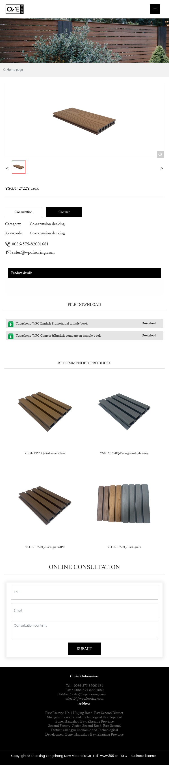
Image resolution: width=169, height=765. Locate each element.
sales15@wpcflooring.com (84, 698)
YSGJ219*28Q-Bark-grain (124, 547)
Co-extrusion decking (47, 224)
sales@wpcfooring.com (33, 252)
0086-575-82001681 (30, 244)
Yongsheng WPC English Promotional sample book (52, 323)
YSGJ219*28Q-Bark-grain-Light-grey (124, 453)
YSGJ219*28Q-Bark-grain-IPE (45, 547)
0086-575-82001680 (89, 690)
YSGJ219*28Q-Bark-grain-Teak (44, 453)
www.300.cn (109, 755)
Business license (143, 755)
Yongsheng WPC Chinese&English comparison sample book (58, 336)
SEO (124, 755)
